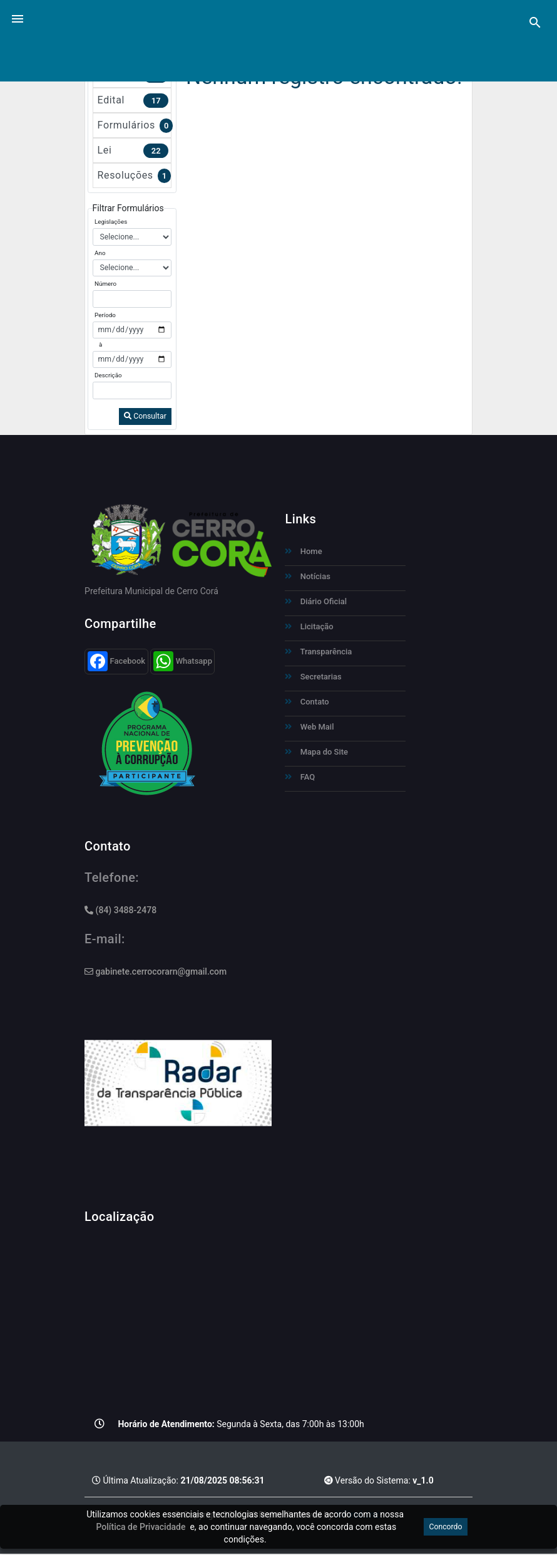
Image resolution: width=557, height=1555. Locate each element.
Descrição (108, 375)
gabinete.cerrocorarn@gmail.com (155, 971)
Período (105, 315)
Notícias (307, 576)
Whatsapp (182, 661)
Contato (307, 701)
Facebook (117, 661)
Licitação (309, 626)
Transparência (318, 651)
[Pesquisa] (535, 22)
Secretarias (313, 676)
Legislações (111, 221)
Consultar (145, 416)
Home (303, 551)
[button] (18, 18)
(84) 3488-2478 (120, 910)
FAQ (300, 777)
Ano (100, 252)
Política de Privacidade (141, 1527)
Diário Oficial (316, 601)
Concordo (445, 1526)
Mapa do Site (316, 752)
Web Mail (309, 726)
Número (105, 283)
